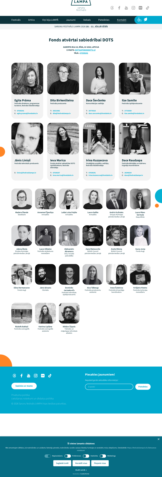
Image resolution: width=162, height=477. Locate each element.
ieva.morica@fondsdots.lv (63, 239)
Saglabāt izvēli (62, 463)
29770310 (92, 174)
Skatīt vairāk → (81, 470)
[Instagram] (133, 8)
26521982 (56, 174)
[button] (158, 439)
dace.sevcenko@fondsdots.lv (100, 177)
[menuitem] (16, 20)
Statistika (94, 456)
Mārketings (111, 456)
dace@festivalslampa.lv (133, 239)
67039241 (84, 116)
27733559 (127, 174)
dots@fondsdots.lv (85, 113)
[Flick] (140, 8)
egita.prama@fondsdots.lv (27, 177)
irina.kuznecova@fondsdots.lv (101, 239)
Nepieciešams (57, 456)
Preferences (76, 456)
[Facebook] (119, 8)
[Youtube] (126, 8)
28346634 (127, 236)
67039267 (56, 236)
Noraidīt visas (81, 463)
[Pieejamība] (139, 19)
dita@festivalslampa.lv (62, 177)
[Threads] (112, 8)
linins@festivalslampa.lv (26, 236)
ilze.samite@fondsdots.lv (134, 177)
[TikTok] (148, 8)
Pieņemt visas (100, 463)
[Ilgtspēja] (146, 19)
